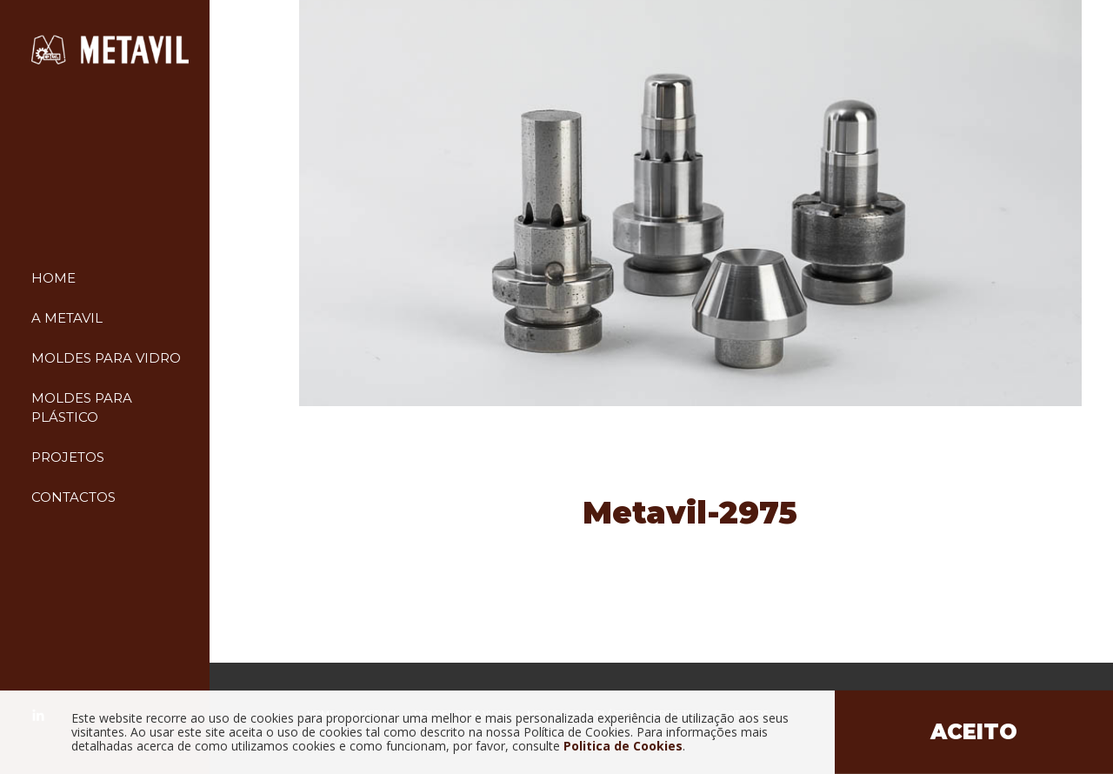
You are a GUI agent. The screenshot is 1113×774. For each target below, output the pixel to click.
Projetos (67, 457)
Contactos (73, 497)
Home (53, 278)
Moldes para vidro (106, 358)
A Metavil (67, 318)
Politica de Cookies (623, 745)
